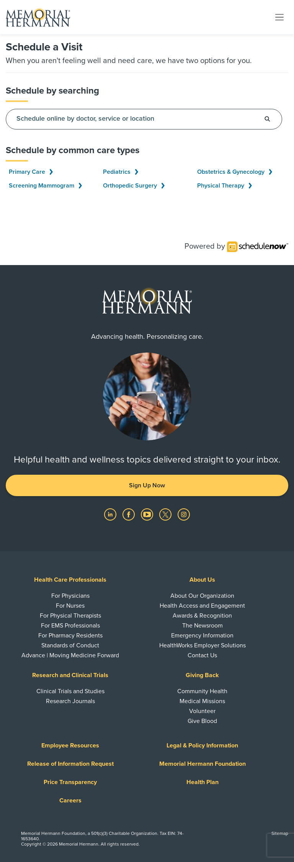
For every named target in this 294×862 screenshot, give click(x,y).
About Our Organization (202, 595)
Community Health (202, 691)
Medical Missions (202, 701)
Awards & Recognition (202, 615)
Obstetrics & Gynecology (234, 172)
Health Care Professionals (70, 580)
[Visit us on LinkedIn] (111, 514)
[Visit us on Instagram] (184, 514)
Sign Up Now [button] (147, 485)
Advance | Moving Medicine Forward (70, 655)
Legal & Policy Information (202, 745)
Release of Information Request (70, 764)
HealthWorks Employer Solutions (202, 645)
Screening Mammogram (45, 185)
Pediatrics (120, 172)
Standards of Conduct (70, 645)
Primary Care (31, 172)
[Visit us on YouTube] (148, 514)
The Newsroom (202, 625)
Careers (70, 800)
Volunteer (202, 711)
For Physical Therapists (70, 615)
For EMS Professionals (70, 625)
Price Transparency (70, 782)
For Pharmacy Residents (70, 635)
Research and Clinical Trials (70, 675)
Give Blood (202, 721)
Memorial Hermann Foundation (202, 764)
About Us (202, 580)
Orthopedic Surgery (134, 185)
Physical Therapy (224, 185)
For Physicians (70, 595)
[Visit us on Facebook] (129, 514)
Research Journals (70, 701)
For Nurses (70, 605)
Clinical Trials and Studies (70, 691)
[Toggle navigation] (279, 17)
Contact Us (202, 655)
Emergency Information (202, 635)
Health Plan (202, 782)
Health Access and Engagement (202, 605)
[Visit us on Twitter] (166, 514)
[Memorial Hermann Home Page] (38, 17)
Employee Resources (70, 745)
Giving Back (202, 675)
